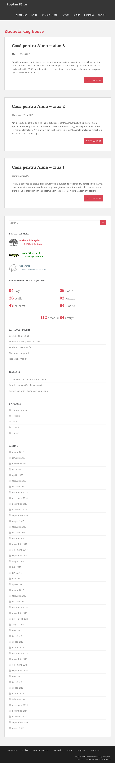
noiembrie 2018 (19, 504)
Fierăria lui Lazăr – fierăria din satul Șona (28, 391)
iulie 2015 (16, 676)
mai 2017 (16, 578)
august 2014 (18, 728)
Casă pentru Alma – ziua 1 (38, 167)
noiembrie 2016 (19, 613)
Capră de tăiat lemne (19, 336)
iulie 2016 (16, 630)
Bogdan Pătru (17, 4)
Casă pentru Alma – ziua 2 (38, 107)
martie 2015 (18, 693)
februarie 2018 (19, 527)
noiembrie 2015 (19, 659)
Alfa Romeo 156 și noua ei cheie (24, 342)
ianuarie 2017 (18, 601)
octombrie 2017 (19, 550)
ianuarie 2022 (18, 458)
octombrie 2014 (19, 716)
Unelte (77, 15)
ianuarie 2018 (18, 532)
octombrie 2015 (19, 665)
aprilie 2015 (17, 688)
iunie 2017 (17, 573)
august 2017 (18, 561)
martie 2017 (18, 590)
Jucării (34, 15)
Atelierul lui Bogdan (31, 242)
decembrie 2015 (20, 653)
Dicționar (89, 15)
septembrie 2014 (20, 722)
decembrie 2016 (20, 607)
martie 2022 (18, 452)
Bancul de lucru (50, 15)
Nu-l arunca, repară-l (19, 353)
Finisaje (16, 416)
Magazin (102, 15)
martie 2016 (18, 647)
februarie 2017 (19, 596)
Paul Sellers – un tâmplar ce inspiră (25, 385)
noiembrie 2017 (19, 544)
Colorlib (88, 760)
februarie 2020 (19, 481)
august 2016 (18, 624)
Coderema (32, 268)
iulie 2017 (16, 567)
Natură (65, 15)
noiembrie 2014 (19, 711)
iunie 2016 (17, 636)
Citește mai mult (93, 80)
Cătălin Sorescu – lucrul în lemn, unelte (27, 379)
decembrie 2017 (20, 538)
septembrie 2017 (20, 555)
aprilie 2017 (17, 584)
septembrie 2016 (20, 619)
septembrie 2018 (20, 515)
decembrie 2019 (20, 492)
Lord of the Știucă (32, 255)
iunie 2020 (17, 469)
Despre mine (21, 15)
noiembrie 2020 (19, 463)
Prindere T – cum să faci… (21, 347)
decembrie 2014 (20, 705)
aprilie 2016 (17, 642)
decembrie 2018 (20, 498)
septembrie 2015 (20, 670)
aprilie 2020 (17, 475)
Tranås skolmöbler (18, 359)
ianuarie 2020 (18, 486)
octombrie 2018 (19, 509)
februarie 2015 (19, 699)
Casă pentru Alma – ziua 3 (38, 46)
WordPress (106, 760)
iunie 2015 (17, 682)
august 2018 (18, 521)
